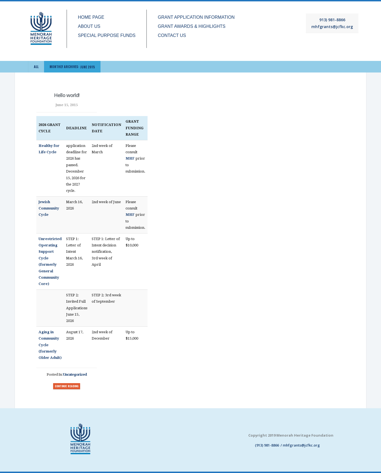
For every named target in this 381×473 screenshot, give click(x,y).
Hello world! (66, 95)
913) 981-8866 (332, 19)
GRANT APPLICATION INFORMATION (196, 17)
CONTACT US (172, 35)
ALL (36, 66)
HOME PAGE (91, 17)
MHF (130, 158)
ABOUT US (89, 26)
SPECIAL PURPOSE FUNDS (106, 35)
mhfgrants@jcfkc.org (332, 26)
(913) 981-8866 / (265, 445)
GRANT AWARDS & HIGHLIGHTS (191, 26)
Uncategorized (75, 374)
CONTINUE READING (66, 386)
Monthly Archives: (72, 66)
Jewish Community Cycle (49, 208)
